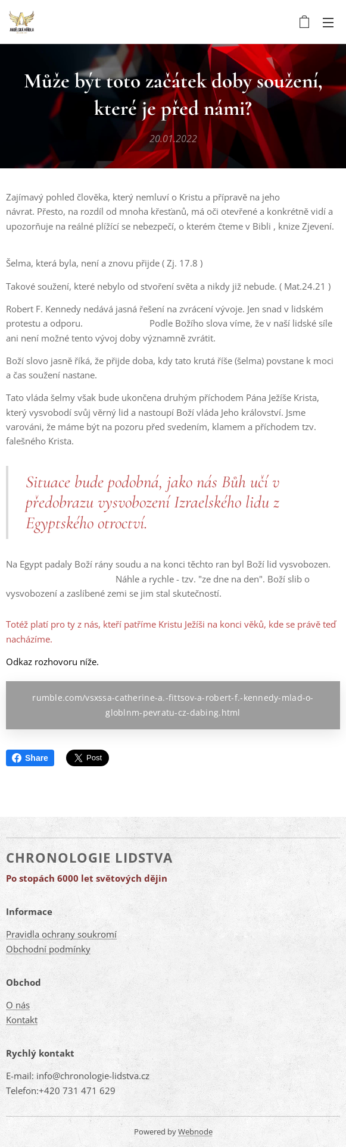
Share (30, 758)
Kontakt (22, 1020)
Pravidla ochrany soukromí (61, 934)
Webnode (195, 1131)
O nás (18, 1005)
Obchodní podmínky (48, 949)
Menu (328, 22)
